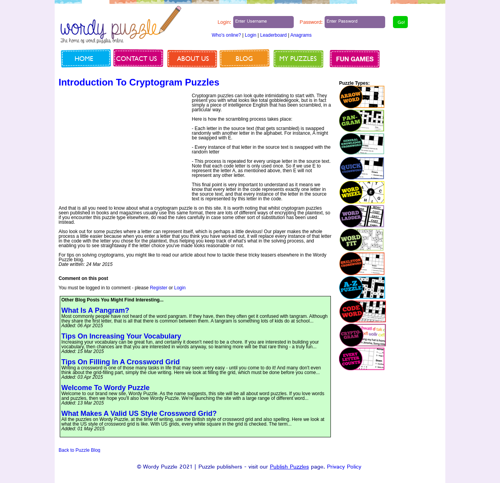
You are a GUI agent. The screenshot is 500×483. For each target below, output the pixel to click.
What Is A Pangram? (95, 310)
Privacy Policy (344, 467)
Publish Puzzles (289, 467)
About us (193, 58)
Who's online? (226, 35)
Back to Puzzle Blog (79, 450)
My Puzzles (298, 58)
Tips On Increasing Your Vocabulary (121, 336)
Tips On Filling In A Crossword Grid (120, 362)
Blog (244, 58)
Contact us (136, 58)
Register (159, 288)
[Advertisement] (124, 148)
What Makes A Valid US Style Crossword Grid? (139, 413)
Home (84, 58)
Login (250, 35)
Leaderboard (273, 35)
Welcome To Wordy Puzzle (105, 388)
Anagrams (301, 35)
